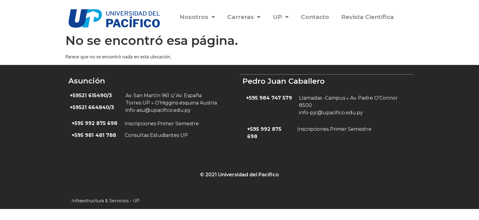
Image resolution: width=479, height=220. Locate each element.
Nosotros (197, 17)
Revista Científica (367, 16)
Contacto (315, 16)
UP (281, 17)
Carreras (244, 17)
